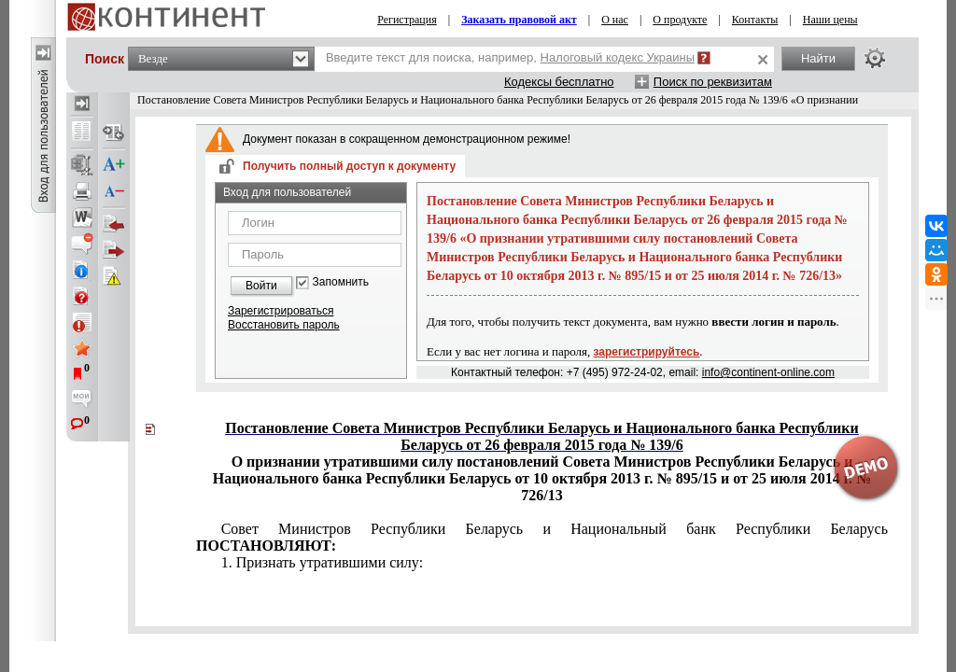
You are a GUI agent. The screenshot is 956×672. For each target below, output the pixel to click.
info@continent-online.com (768, 372)
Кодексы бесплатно (559, 82)
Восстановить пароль (284, 324)
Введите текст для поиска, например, (510, 57)
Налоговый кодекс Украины (618, 57)
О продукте (680, 19)
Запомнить (341, 282)
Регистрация (407, 19)
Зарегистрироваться (280, 310)
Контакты (755, 19)
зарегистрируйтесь (647, 351)
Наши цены (830, 19)
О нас (614, 19)
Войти (261, 285)
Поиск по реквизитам (713, 82)
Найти (818, 58)
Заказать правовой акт (519, 19)
